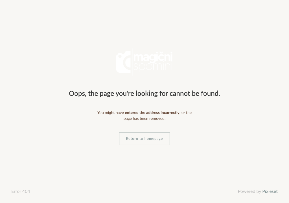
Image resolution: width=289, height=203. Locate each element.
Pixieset (270, 191)
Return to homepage (144, 138)
